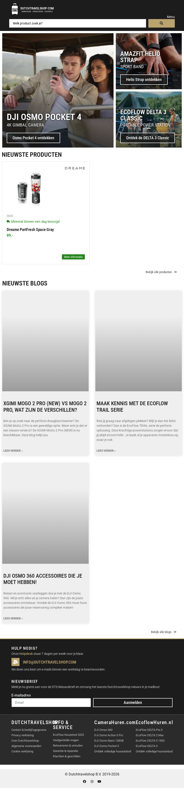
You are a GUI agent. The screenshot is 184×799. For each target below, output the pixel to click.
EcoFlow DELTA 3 (147, 746)
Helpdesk (26, 653)
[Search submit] (161, 23)
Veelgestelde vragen (66, 740)
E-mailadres (21, 695)
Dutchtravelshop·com (37, 8)
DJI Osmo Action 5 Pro (108, 735)
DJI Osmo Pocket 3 (106, 746)
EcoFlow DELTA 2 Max (150, 735)
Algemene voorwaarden (26, 746)
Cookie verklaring (22, 751)
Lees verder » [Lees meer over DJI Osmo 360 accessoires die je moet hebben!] (13, 618)
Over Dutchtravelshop (25, 740)
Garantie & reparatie (65, 751)
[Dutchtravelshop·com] (14, 9)
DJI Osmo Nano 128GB (109, 740)
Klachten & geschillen (66, 756)
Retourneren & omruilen (68, 745)
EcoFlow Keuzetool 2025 (68, 734)
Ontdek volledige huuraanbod (112, 751)
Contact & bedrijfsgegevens (28, 730)
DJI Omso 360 (103, 730)
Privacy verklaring (22, 735)
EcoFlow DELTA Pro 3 (149, 730)
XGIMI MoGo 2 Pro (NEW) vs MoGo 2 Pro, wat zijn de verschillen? (45, 406)
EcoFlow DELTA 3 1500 (150, 740)
